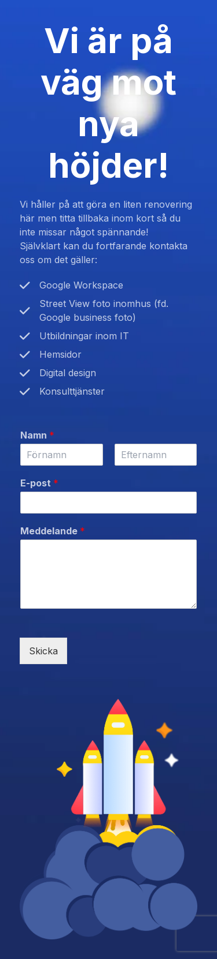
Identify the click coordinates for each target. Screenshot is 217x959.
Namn (37, 435)
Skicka (43, 651)
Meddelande (52, 531)
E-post (39, 483)
